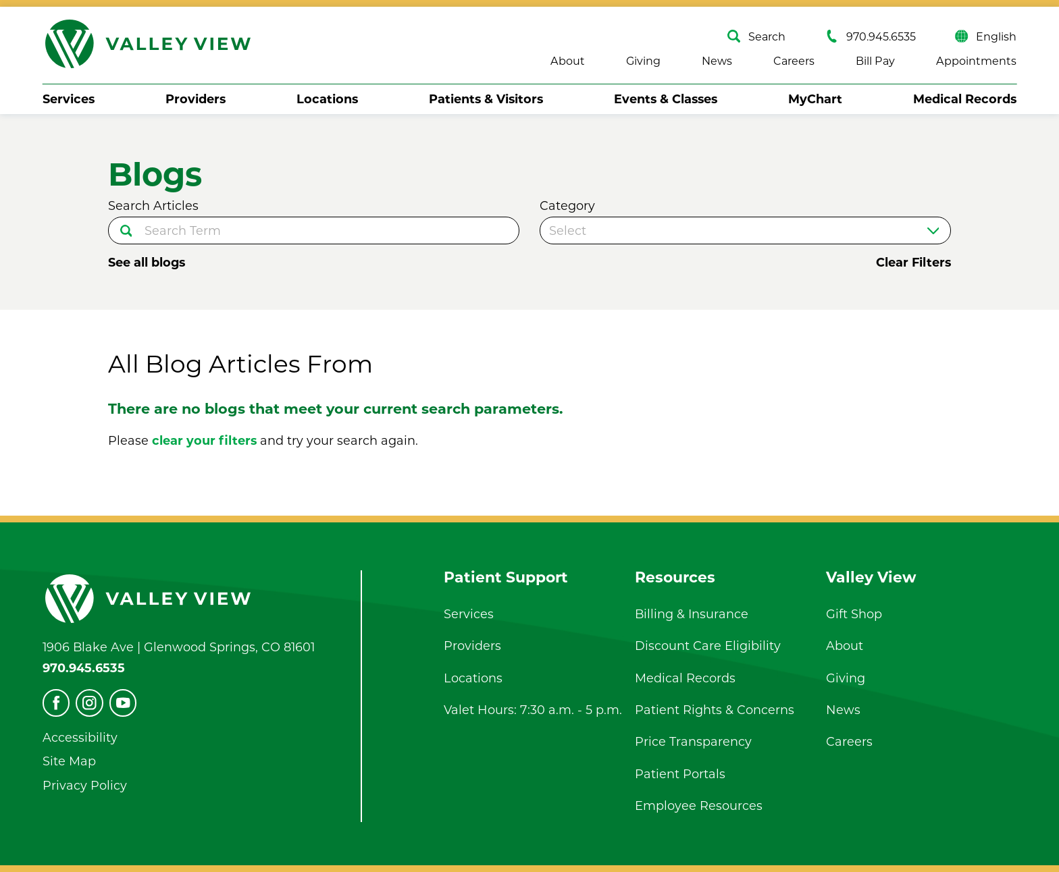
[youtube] (123, 703)
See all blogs (146, 262)
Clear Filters (913, 262)
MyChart (815, 99)
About (567, 60)
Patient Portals (680, 774)
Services (69, 99)
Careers (794, 60)
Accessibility (80, 737)
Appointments (976, 60)
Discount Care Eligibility (708, 645)
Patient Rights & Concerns (714, 710)
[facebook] (56, 703)
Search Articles (153, 206)
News (717, 60)
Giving (643, 60)
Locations (327, 99)
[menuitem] (69, 99)
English (985, 36)
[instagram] (89, 703)
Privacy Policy (85, 785)
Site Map (69, 761)
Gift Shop (854, 614)
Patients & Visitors (486, 99)
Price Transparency (693, 741)
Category (567, 206)
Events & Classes (665, 99)
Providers (195, 99)
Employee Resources (699, 805)
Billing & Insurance (691, 614)
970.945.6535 (870, 36)
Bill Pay (875, 60)
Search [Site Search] (756, 36)
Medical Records (964, 99)
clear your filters (204, 441)
